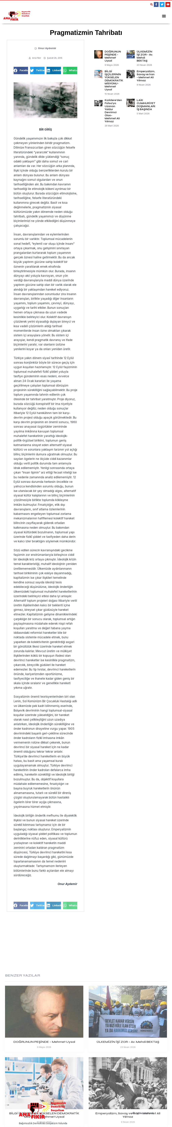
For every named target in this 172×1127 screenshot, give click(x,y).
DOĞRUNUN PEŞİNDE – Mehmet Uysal (113, 55)
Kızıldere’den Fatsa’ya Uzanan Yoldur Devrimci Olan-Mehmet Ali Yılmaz (113, 110)
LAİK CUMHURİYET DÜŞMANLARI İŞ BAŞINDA (146, 104)
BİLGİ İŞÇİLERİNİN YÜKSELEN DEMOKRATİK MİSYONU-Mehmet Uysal (114, 79)
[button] (151, 4)
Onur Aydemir (47, 47)
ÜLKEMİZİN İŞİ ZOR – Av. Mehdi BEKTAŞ (145, 55)
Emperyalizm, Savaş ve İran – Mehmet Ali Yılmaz (146, 75)
